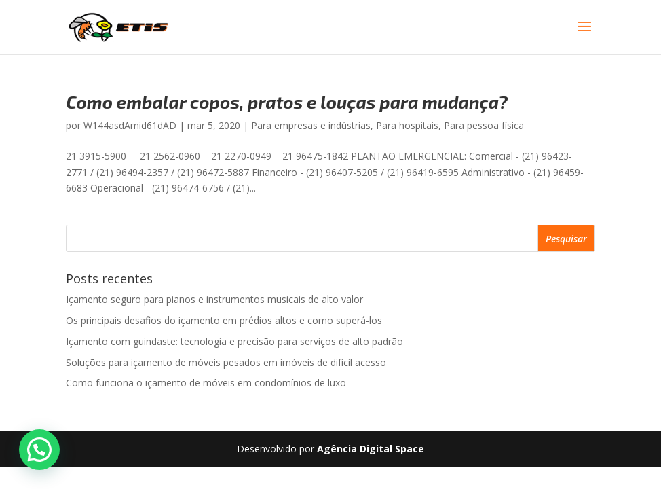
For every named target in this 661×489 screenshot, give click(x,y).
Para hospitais (407, 125)
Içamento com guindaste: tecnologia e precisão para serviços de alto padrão (234, 341)
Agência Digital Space (370, 448)
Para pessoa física (484, 125)
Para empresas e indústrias (311, 125)
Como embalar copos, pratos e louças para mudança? (287, 101)
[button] (39, 449)
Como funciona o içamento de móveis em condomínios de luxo (206, 382)
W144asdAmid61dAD (129, 125)
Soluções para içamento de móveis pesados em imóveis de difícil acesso (226, 362)
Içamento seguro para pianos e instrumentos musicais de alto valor (214, 299)
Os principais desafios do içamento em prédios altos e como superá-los (224, 320)
